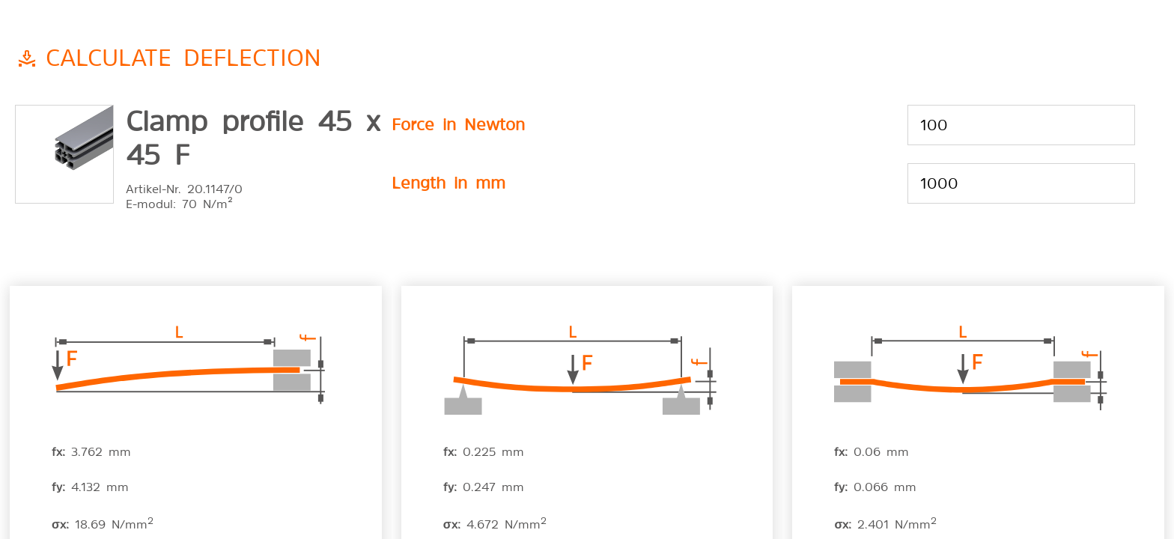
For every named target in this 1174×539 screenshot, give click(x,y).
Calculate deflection (183, 55)
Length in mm (448, 181)
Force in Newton (458, 123)
